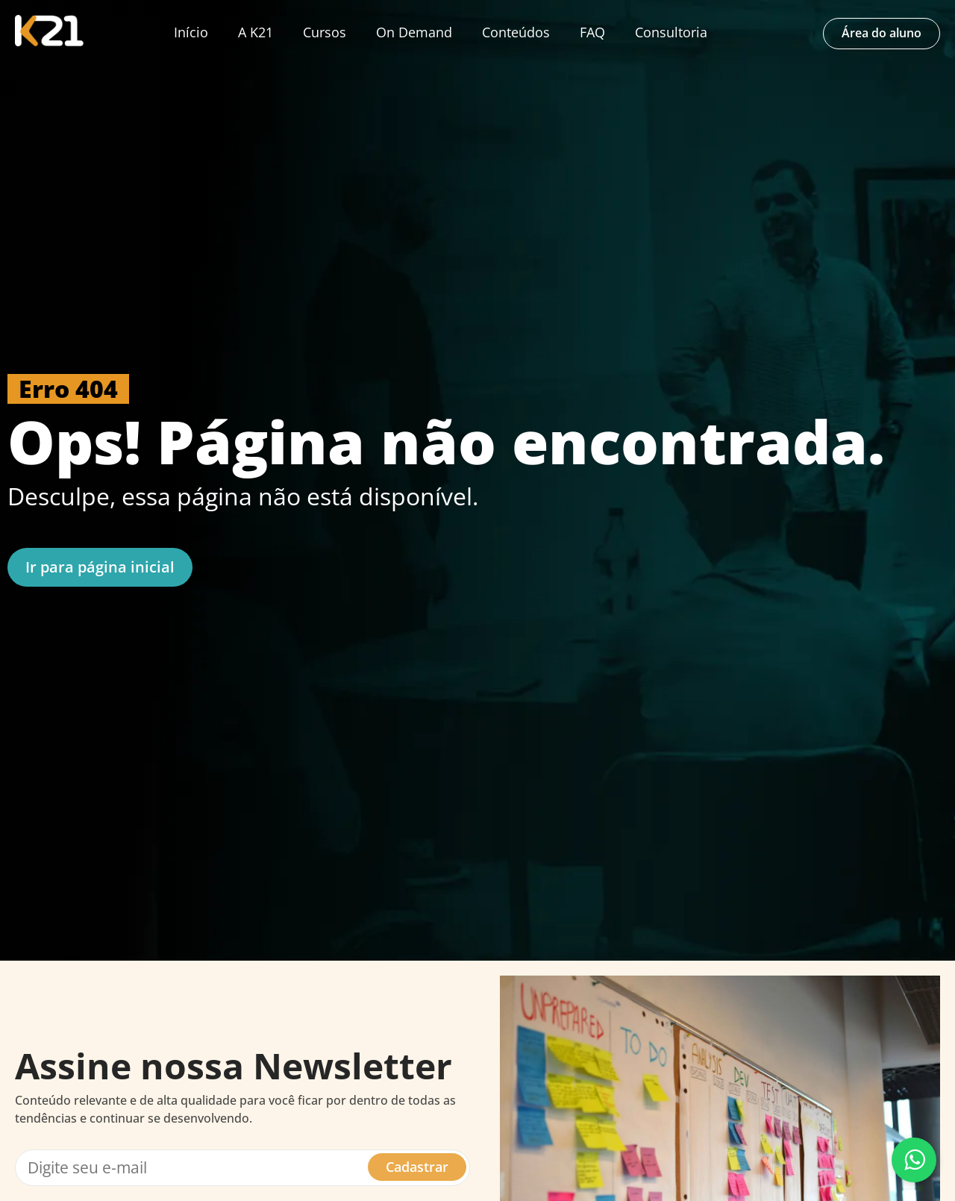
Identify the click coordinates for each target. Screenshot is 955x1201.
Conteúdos (516, 32)
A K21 (255, 32)
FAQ (592, 32)
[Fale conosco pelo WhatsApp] (914, 1160)
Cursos (324, 32)
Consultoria (671, 32)
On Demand (414, 32)
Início (191, 32)
